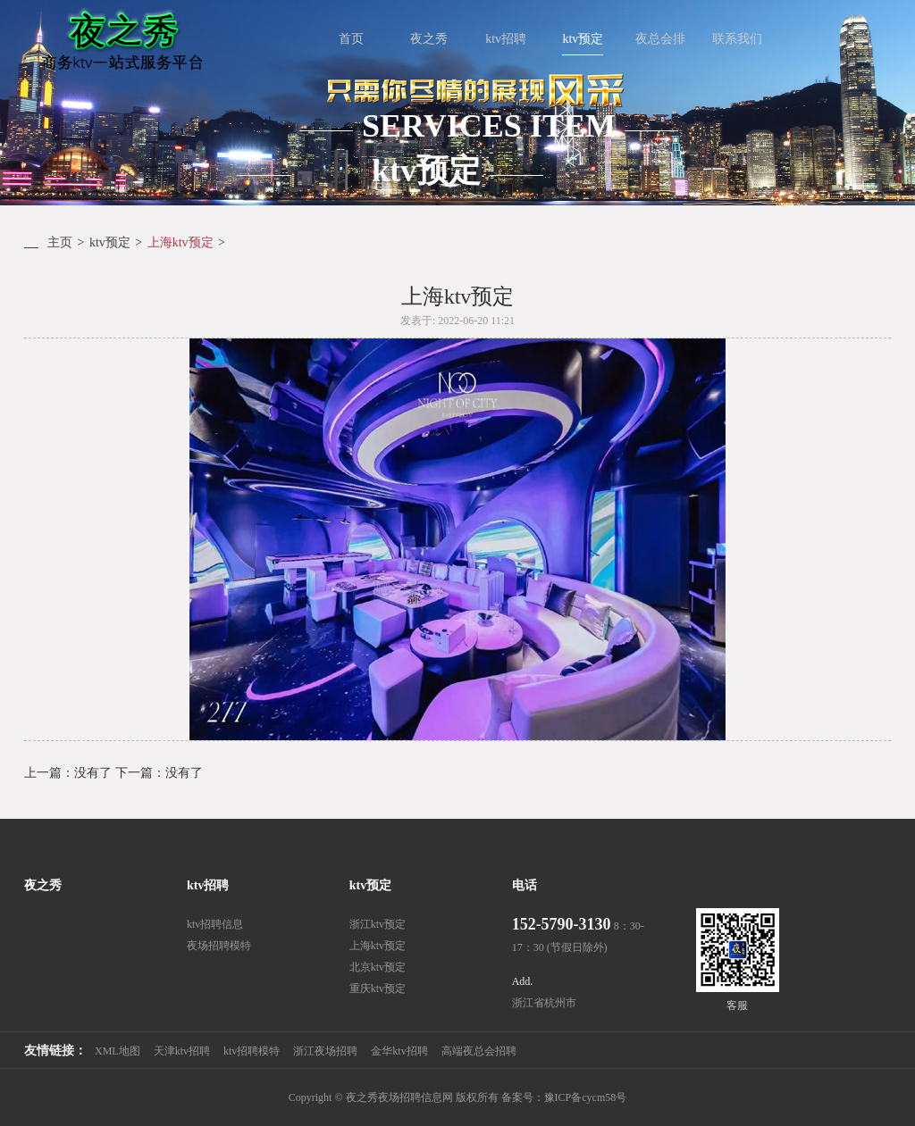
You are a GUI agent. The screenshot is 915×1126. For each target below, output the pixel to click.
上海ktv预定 (180, 242)
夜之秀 (43, 885)
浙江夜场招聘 (325, 1051)
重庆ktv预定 (377, 988)
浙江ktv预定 (377, 924)
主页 (59, 242)
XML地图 (117, 1051)
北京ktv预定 (377, 967)
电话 (524, 885)
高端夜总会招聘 (478, 1051)
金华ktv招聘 (399, 1051)
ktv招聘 (208, 885)
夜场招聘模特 (219, 945)
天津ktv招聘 (182, 1051)
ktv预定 (109, 242)
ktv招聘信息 (215, 924)
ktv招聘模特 (251, 1051)
